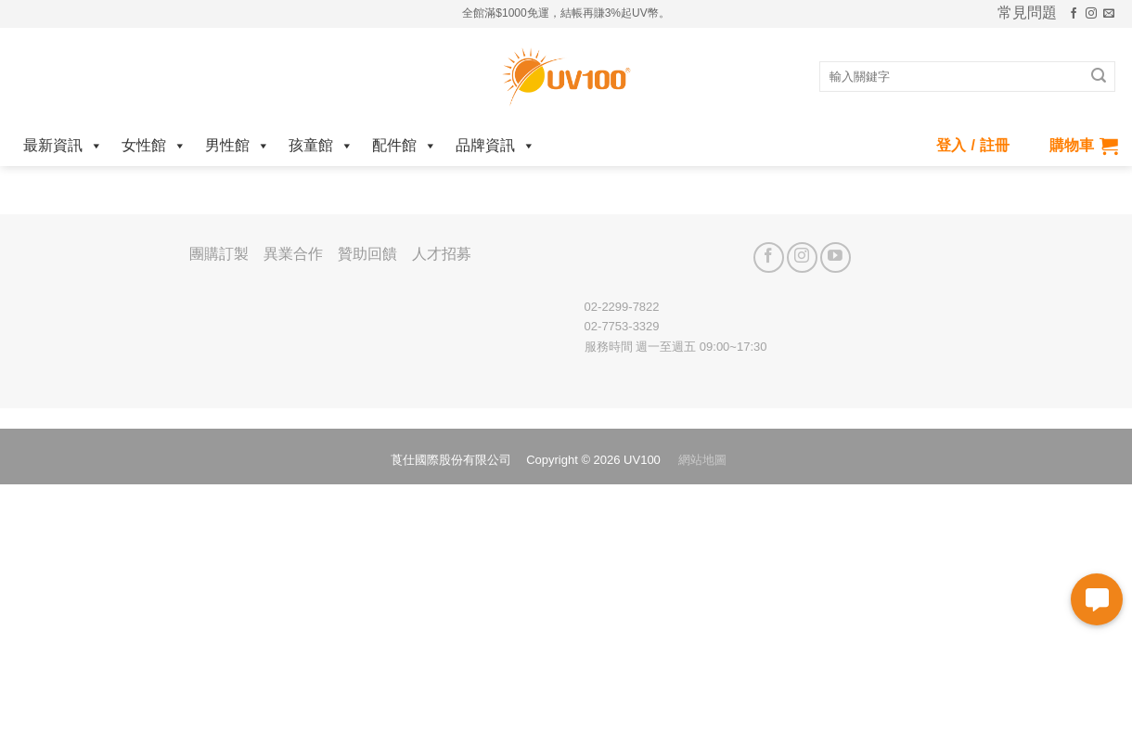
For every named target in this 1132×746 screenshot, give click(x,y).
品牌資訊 (495, 145)
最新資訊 (63, 145)
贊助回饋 (367, 254)
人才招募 (441, 254)
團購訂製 (219, 254)
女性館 (154, 145)
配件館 (404, 145)
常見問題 (1027, 13)
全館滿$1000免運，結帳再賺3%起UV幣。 (565, 12)
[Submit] (1098, 77)
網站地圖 (702, 460)
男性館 (237, 145)
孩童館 (321, 145)
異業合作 (293, 254)
